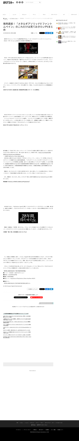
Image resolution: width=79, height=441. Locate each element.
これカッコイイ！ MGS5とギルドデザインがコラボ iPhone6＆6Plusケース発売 (17, 328)
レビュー (5, 14)
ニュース (15, 14)
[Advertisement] (39, 8)
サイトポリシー (18, 414)
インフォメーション (14, 18)
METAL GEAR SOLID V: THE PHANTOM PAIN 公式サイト (17, 283)
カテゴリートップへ (46, 303)
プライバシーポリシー (27, 414)
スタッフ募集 (53, 414)
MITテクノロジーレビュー (42, 409)
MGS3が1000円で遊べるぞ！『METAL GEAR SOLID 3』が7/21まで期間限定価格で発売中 (16, 322)
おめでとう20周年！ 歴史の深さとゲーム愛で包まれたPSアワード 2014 (16, 330)
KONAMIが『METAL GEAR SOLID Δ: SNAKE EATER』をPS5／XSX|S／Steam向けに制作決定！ (17, 337)
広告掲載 (47, 414)
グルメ (44, 14)
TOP (17, 407)
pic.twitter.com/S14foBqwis (14, 154)
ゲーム (34, 14)
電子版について (60, 414)
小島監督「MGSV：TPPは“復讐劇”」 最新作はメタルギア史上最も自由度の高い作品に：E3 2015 (17, 319)
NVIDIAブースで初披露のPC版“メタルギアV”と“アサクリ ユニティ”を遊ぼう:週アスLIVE (17, 332)
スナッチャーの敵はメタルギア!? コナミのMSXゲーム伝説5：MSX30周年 (16, 334)
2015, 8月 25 (21, 156)
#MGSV (5, 154)
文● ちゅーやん (34, 33)
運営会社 (35, 414)
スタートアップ (55, 14)
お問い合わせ (41, 414)
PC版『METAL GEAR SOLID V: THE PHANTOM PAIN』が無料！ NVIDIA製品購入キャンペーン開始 (16, 316)
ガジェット (25, 14)
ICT (64, 14)
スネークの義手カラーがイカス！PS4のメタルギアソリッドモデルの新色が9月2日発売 (17, 325)
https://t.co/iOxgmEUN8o (44, 152)
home (5, 18)
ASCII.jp (33, 409)
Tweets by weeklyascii (32, 370)
